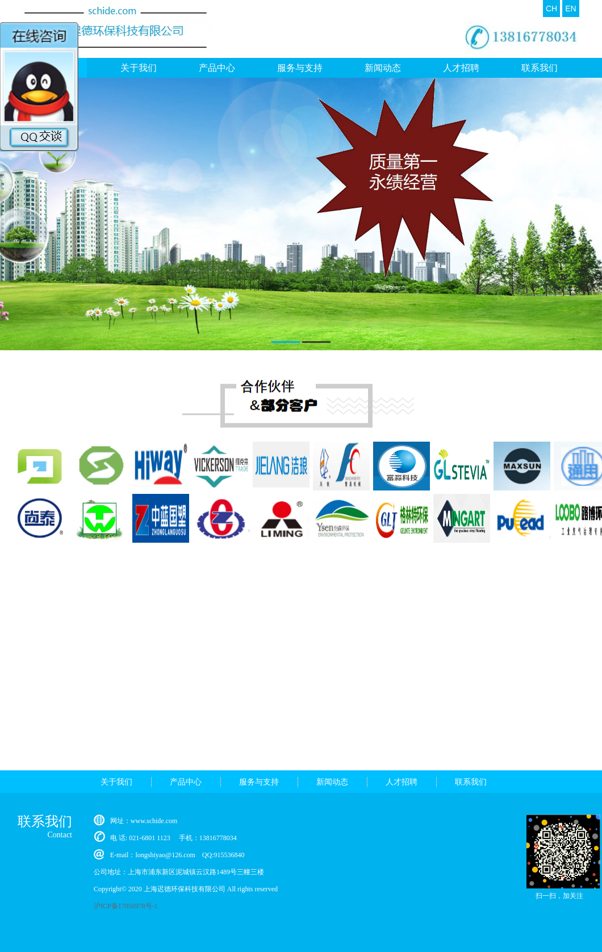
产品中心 (217, 68)
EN (570, 8)
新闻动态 (383, 68)
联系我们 (539, 68)
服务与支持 (300, 68)
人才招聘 (461, 68)
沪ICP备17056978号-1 (126, 906)
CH (551, 8)
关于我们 (116, 782)
